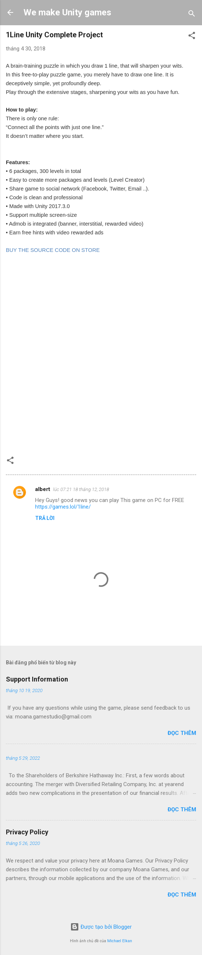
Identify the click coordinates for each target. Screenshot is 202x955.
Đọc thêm (182, 733)
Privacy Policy (27, 832)
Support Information (37, 679)
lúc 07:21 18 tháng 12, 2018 (81, 489)
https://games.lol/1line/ (63, 506)
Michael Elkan (119, 941)
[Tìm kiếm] (191, 15)
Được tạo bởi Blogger (101, 927)
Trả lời (45, 518)
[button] (191, 36)
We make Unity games (67, 12)
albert (42, 489)
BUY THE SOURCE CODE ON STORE (53, 250)
